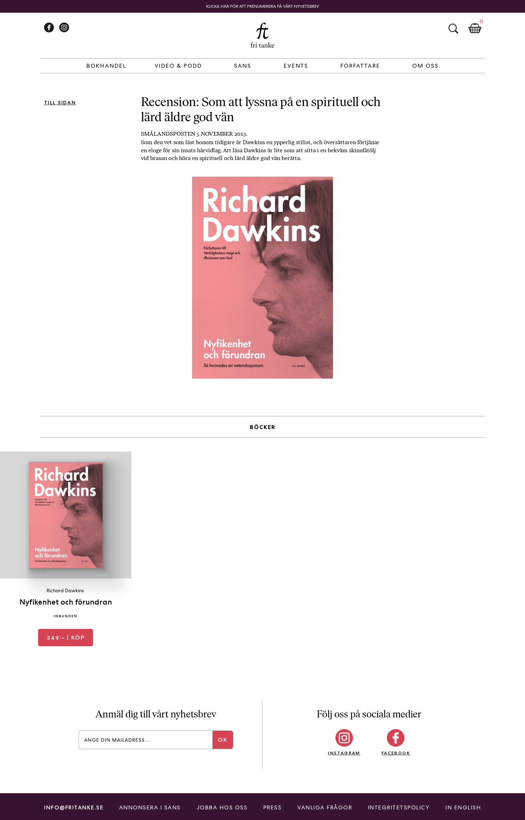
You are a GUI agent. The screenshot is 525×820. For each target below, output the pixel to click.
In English (463, 807)
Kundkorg (475, 28)
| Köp (66, 637)
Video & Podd (178, 65)
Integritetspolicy (399, 807)
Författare (360, 65)
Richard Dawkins (65, 590)
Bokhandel (106, 65)
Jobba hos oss (222, 807)
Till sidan (60, 102)
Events (296, 65)
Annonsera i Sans (150, 807)
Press (272, 807)
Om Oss (425, 65)
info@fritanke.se (73, 807)
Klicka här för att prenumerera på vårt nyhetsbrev (262, 6)
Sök (453, 28)
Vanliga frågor (324, 807)
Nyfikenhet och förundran (65, 602)
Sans (242, 65)
